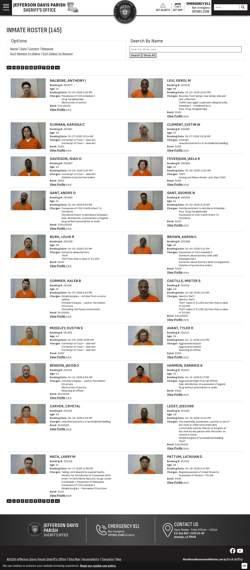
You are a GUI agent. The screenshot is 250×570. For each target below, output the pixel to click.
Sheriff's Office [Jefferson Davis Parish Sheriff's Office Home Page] (65, 530)
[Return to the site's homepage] (125, 11)
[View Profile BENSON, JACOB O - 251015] (61, 398)
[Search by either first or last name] (185, 49)
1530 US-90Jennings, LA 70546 (189, 535)
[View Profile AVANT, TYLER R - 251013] (178, 357)
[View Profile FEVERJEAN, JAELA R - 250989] (178, 184)
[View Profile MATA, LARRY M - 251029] (61, 495)
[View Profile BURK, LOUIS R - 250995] (61, 266)
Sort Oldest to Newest (58, 54)
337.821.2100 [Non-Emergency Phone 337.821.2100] (116, 535)
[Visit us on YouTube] (240, 552)
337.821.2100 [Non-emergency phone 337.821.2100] (200, 11)
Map (118, 559)
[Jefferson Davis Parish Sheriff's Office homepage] (47, 7)
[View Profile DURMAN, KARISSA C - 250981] (61, 150)
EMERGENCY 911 (198, 4)
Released (47, 49)
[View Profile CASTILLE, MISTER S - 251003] (178, 319)
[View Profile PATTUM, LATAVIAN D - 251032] (178, 482)
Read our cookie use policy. (98, 565)
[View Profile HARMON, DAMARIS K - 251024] (178, 394)
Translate (107, 559)
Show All (149, 55)
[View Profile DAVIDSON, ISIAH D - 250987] (61, 184)
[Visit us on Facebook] (233, 552)
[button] (6, 7)
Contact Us (186, 524)
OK (244, 565)
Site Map (74, 559)
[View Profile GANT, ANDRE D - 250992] (61, 228)
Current (34, 49)
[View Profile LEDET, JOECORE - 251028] (178, 448)
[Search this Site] (226, 7)
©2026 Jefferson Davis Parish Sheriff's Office (36, 559)
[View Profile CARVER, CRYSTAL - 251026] (61, 429)
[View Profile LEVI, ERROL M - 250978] (178, 116)
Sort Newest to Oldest (25, 54)
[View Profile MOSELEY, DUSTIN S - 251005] (61, 357)
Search (135, 55)
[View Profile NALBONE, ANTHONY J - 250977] (61, 109)
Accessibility (90, 559)
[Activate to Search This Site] (242, 7)
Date (23, 49)
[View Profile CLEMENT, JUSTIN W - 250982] (178, 150)
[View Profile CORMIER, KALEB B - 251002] (61, 316)
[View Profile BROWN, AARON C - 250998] (178, 272)
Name (14, 49)
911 (136, 526)
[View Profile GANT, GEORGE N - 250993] (178, 225)
